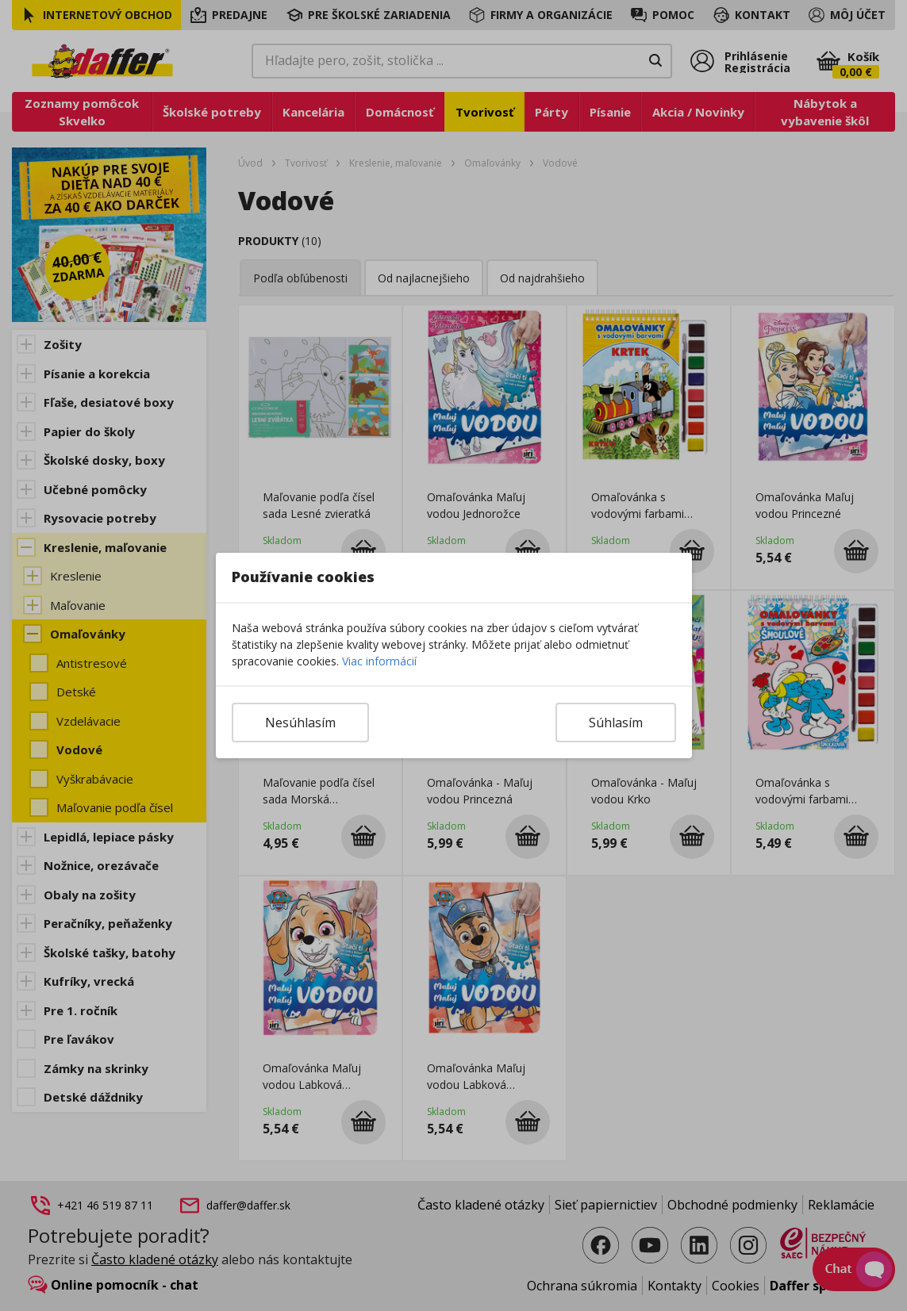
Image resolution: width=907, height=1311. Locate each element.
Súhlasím (616, 722)
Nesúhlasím (300, 722)
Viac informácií (379, 661)
